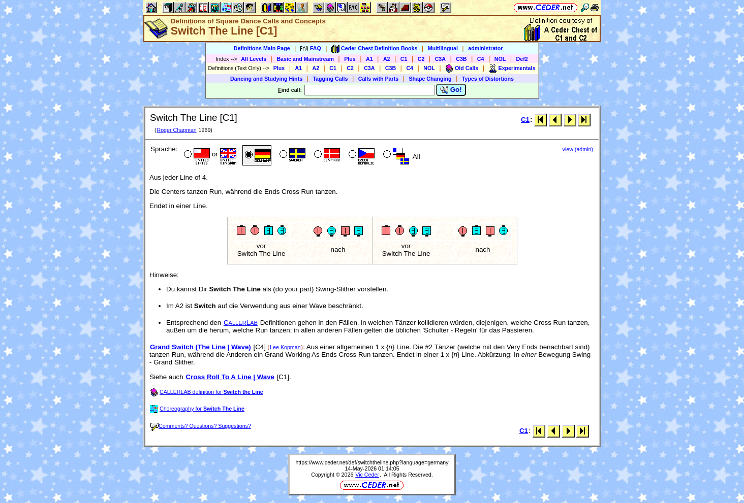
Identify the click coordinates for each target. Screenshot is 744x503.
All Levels (253, 59)
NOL (500, 59)
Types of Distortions (488, 79)
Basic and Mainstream (305, 59)
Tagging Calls (330, 79)
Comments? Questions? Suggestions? (200, 426)
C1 (404, 59)
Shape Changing (430, 79)
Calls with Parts (378, 79)
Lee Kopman (285, 347)
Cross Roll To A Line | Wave (229, 377)
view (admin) (578, 149)
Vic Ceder (367, 475)
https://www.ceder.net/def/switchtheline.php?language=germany (371, 462)
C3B (461, 59)
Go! (451, 90)
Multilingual (443, 48)
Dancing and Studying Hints (266, 79)
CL (241, 322)
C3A (440, 59)
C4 (480, 59)
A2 (386, 59)
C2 (421, 59)
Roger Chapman (176, 130)
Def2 (522, 59)
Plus (350, 59)
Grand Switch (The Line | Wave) (200, 347)
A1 (369, 59)
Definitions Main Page (262, 48)
